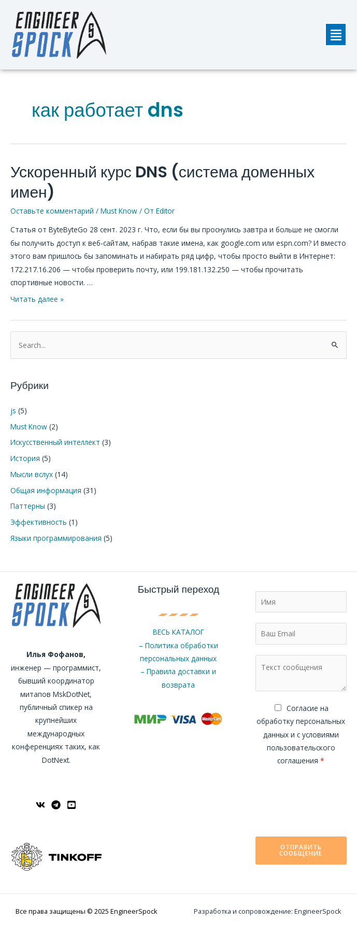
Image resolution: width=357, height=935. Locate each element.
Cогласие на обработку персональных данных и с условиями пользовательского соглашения (300, 734)
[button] (336, 34)
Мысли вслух (31, 474)
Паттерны (27, 506)
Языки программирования (56, 538)
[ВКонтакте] (40, 805)
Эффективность (38, 522)
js (13, 410)
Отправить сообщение (300, 850)
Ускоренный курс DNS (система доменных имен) (162, 182)
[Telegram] (56, 805)
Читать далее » (37, 299)
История (25, 458)
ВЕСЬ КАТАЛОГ (178, 632)
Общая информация (45, 490)
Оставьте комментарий (52, 211)
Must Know (119, 211)
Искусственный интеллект (55, 442)
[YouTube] (71, 805)
